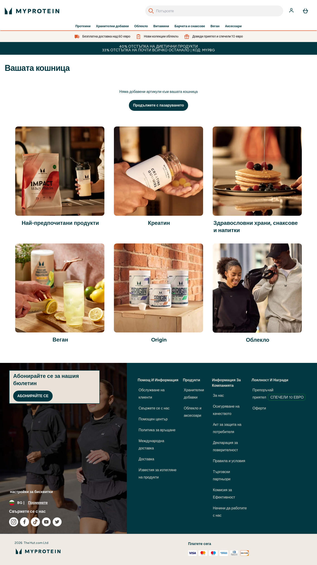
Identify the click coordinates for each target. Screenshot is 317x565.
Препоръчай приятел (279, 394)
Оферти (259, 408)
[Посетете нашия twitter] (57, 521)
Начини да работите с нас (230, 512)
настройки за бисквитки (31, 492)
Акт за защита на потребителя (227, 428)
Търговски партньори (221, 475)
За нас (218, 395)
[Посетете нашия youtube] (46, 521)
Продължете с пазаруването (158, 105)
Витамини (161, 26)
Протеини (83, 26)
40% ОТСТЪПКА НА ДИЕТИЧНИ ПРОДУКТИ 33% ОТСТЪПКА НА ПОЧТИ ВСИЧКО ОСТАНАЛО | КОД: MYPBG (158, 48)
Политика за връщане (157, 430)
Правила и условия (229, 461)
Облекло (141, 26)
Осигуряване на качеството (226, 410)
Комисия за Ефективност (224, 493)
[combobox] (214, 10)
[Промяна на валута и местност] (63, 503)
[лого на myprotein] (32, 11)
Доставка (146, 459)
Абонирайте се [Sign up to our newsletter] (33, 396)
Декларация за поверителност (225, 446)
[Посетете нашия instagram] (13, 521)
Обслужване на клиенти (152, 393)
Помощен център (153, 419)
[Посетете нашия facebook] (24, 521)
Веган (214, 26)
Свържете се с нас (154, 408)
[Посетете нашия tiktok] (35, 521)
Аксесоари (233, 26)
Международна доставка (151, 444)
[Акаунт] (292, 11)
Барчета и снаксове (189, 26)
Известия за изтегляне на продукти (158, 473)
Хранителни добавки (112, 26)
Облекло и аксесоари (193, 412)
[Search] (151, 10)
